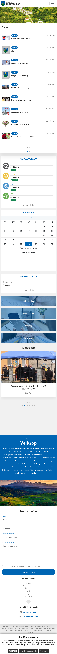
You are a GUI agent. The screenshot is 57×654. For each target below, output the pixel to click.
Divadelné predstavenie (21, 100)
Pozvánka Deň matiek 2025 (22, 137)
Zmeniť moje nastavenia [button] (29, 651)
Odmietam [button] (43, 651)
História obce (28, 586)
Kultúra (28, 591)
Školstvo (28, 588)
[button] (27, 151)
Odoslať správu (28, 572)
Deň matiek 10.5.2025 (20, 124)
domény (10, 630)
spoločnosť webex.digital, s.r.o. (36, 630)
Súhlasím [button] (13, 651)
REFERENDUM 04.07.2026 (21, 39)
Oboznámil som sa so (23, 566)
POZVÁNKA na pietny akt (21, 88)
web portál (34, 628)
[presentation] (27, 148)
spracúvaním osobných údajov (32, 566)
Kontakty (28, 596)
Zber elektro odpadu (19, 112)
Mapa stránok (26, 628)
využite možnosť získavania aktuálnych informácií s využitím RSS (24, 626)
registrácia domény (20, 630)
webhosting (42, 628)
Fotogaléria (28, 594)
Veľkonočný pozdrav (19, 63)
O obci (28, 583)
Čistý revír (15, 51)
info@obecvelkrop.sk (30, 616)
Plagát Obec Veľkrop (19, 75)
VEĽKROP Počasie (28, 263)
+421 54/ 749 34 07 (29, 612)
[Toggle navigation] (52, 3)
